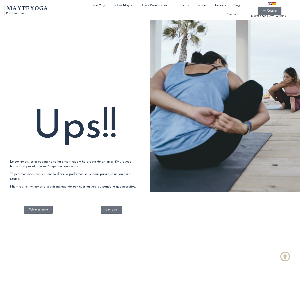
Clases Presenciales (153, 5)
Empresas (182, 5)
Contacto (233, 14)
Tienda (201, 5)
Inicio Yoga (98, 5)
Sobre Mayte (123, 5)
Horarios (219, 5)
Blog (236, 5)
